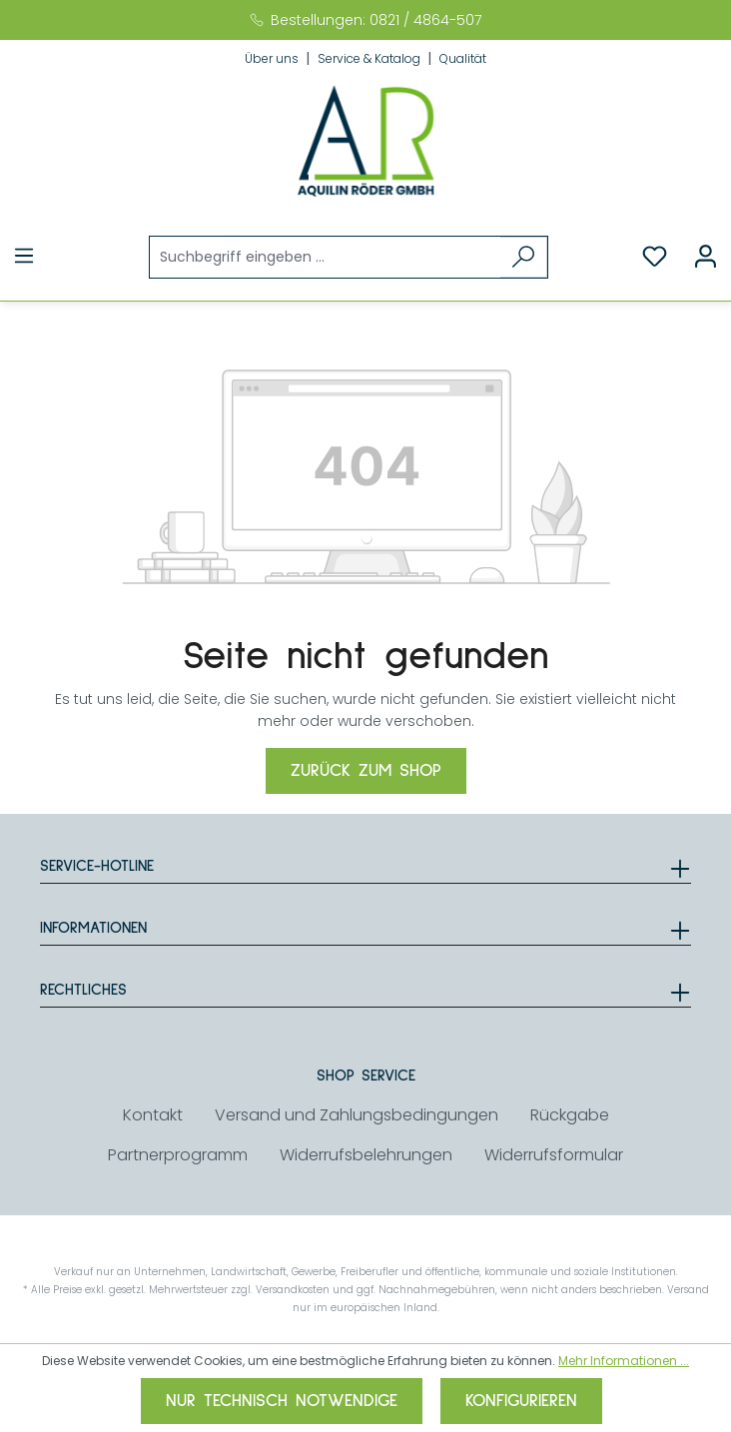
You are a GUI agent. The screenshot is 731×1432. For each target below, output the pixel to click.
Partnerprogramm (178, 1154)
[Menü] (24, 256)
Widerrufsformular (553, 1154)
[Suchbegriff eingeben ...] (325, 257)
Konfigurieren (521, 1401)
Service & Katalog (370, 58)
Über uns (273, 58)
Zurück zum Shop (366, 771)
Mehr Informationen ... (623, 1360)
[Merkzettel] (654, 257)
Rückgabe (569, 1114)
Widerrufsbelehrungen (366, 1154)
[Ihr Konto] (705, 257)
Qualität (462, 58)
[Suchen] (523, 257)
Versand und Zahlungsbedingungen (356, 1114)
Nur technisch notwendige (281, 1401)
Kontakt (153, 1114)
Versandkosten (293, 1289)
